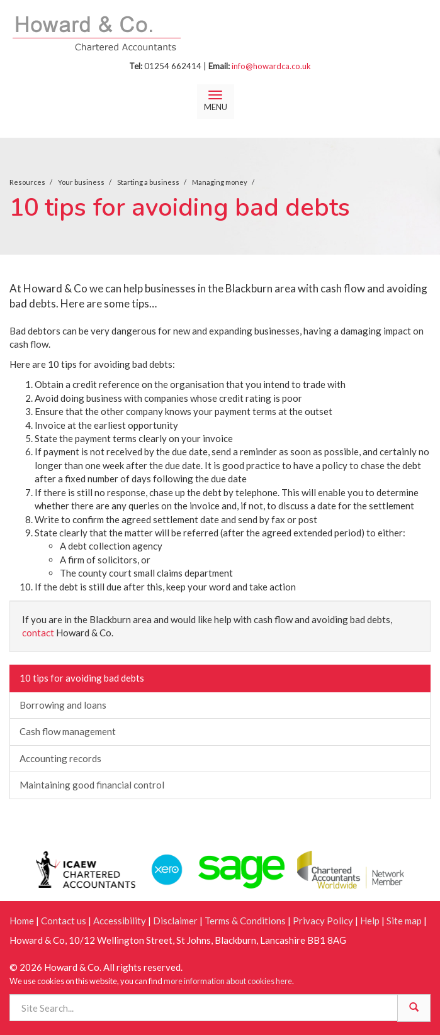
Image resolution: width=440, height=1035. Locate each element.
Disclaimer (175, 920)
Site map (404, 920)
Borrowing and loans (63, 705)
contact (38, 632)
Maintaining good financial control (92, 784)
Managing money (219, 182)
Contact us (63, 920)
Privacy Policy (323, 920)
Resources (27, 182)
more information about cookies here (228, 981)
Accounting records (60, 758)
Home (21, 920)
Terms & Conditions (245, 920)
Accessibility (119, 920)
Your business (81, 182)
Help (370, 920)
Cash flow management (68, 731)
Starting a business (148, 182)
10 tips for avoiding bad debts (82, 678)
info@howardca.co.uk (271, 66)
